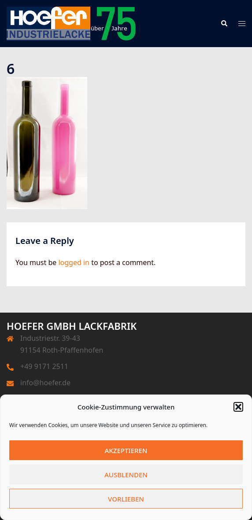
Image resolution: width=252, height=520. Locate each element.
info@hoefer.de (45, 382)
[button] (238, 406)
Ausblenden (126, 474)
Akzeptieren (126, 450)
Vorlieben (126, 498)
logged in (73, 262)
